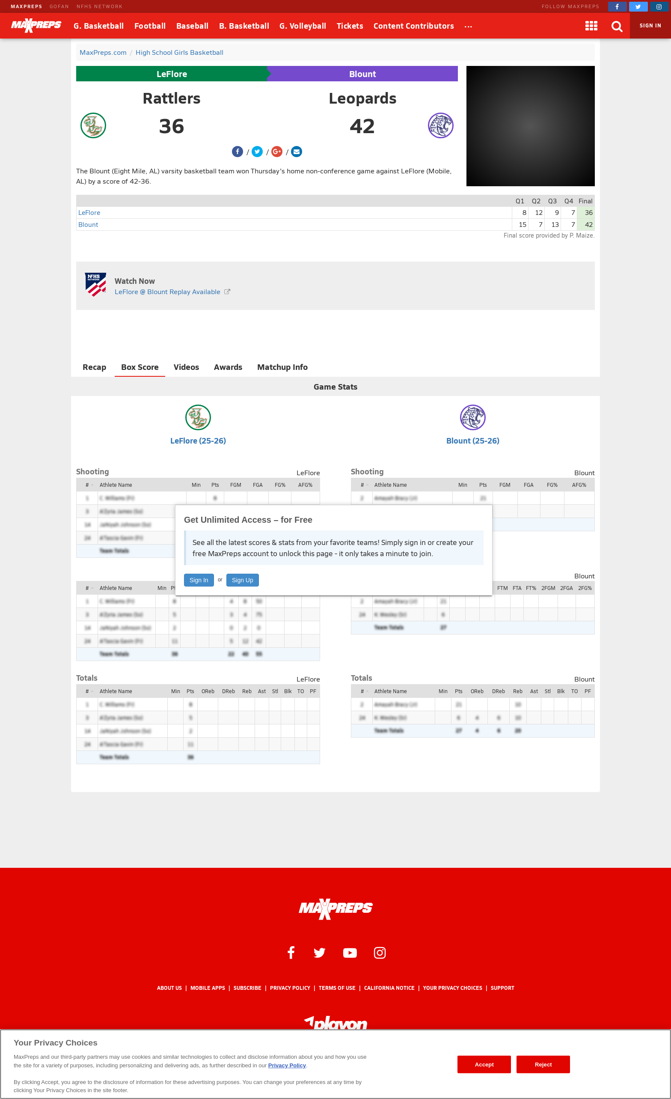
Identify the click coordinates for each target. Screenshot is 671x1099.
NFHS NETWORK (100, 6)
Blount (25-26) (472, 440)
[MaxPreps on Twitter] (638, 7)
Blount (362, 74)
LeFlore (172, 74)
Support (502, 988)
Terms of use (337, 988)
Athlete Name (116, 484)
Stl (275, 691)
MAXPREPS (26, 6)
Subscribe (247, 988)
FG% (280, 484)
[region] (335, 1064)
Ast (262, 691)
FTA (517, 587)
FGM (235, 484)
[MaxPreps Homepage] (335, 909)
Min (196, 484)
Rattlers (172, 97)
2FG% (585, 587)
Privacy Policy (290, 988)
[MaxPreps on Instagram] (659, 7)
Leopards (363, 97)
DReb (228, 691)
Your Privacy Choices (452, 988)
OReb (208, 691)
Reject (543, 1064)
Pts (215, 484)
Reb (247, 691)
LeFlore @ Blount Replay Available (167, 291)
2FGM (548, 587)
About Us (169, 988)
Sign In (199, 580)
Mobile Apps (207, 988)
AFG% (305, 484)
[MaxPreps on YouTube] (350, 952)
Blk (287, 691)
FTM (502, 587)
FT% (531, 587)
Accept (484, 1064)
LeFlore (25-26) (198, 440)
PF (313, 691)
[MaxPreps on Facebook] (617, 7)
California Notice (389, 988)
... (468, 24)
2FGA (566, 587)
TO (300, 691)
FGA (258, 484)
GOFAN (59, 6)
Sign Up (242, 580)
